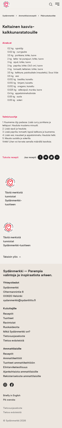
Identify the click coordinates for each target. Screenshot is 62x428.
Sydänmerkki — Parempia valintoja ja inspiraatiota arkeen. (27, 273)
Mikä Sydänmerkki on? (16, 331)
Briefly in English (11, 395)
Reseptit (8, 313)
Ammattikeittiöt (12, 358)
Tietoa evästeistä (13, 340)
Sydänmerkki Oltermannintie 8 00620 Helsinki (13, 292)
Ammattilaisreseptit (27, 16)
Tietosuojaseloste (14, 336)
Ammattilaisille (12, 348)
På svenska (9, 399)
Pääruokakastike (48, 16)
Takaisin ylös (12, 256)
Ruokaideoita (11, 327)
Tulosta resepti (10, 157)
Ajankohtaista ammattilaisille (20, 371)
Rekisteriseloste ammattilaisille (22, 376)
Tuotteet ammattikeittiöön (19, 362)
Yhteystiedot (11, 282)
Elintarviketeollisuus (15, 367)
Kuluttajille (10, 308)
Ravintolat (9, 322)
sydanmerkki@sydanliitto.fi (19, 300)
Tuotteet (8, 318)
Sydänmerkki (8, 16)
